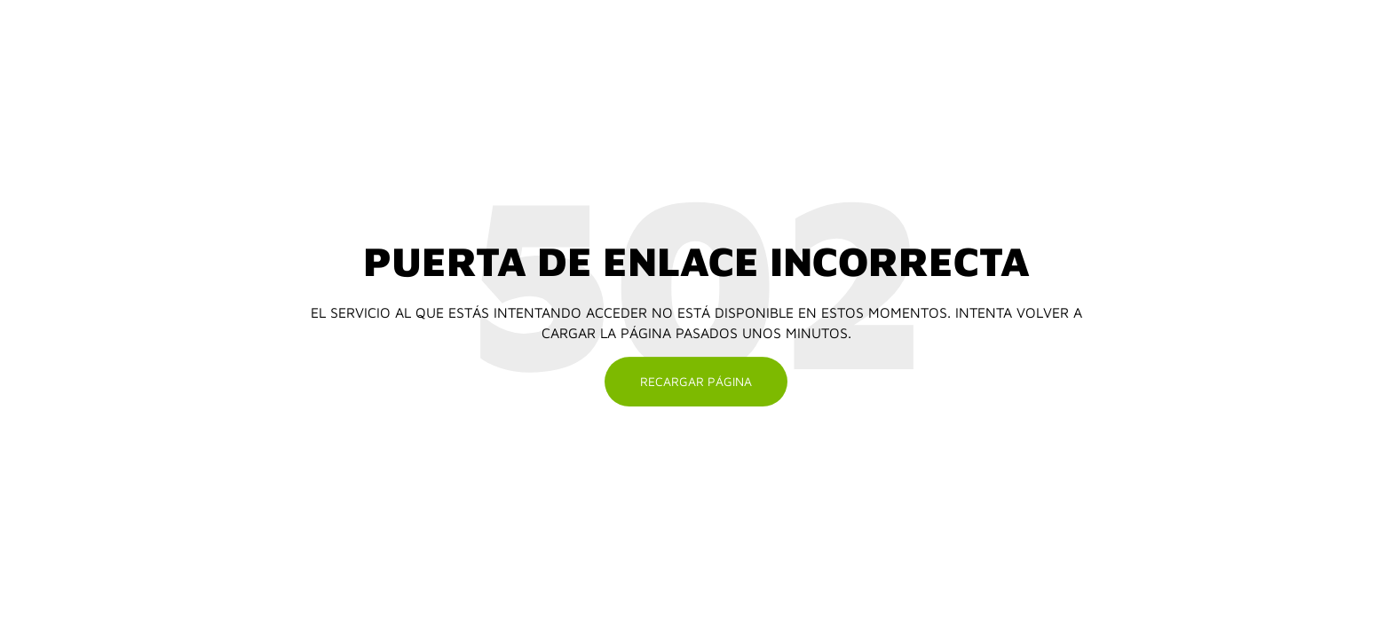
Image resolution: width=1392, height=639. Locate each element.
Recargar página (696, 381)
